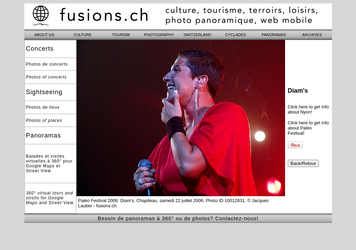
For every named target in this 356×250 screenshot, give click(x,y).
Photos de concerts (47, 64)
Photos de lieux (43, 107)
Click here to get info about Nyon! (308, 109)
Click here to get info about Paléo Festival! (308, 128)
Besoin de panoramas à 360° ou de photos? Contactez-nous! (178, 218)
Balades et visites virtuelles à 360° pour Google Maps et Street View (49, 163)
